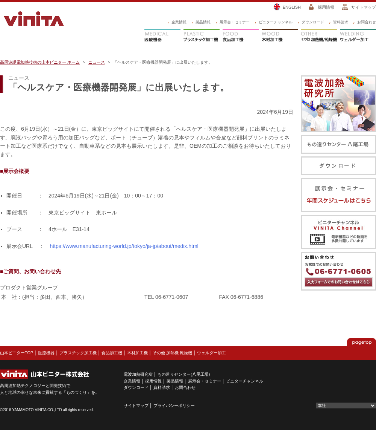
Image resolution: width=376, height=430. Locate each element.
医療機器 (162, 36)
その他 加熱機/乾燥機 (319, 36)
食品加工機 (241, 36)
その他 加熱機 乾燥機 (172, 352)
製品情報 (203, 22)
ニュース (96, 62)
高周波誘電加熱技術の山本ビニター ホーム (40, 62)
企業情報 (178, 22)
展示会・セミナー (235, 22)
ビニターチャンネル (276, 22)
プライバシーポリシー (174, 405)
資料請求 (340, 22)
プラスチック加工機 (201, 36)
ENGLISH (292, 7)
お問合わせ (366, 22)
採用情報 (326, 7)
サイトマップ (363, 7)
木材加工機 (280, 36)
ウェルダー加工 (358, 36)
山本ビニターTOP (16, 352)
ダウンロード (313, 22)
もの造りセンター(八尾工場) (184, 374)
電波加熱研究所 (138, 374)
